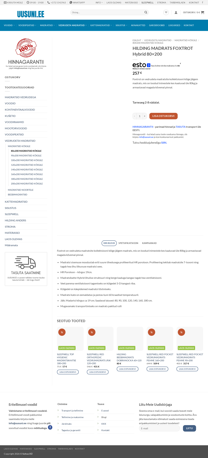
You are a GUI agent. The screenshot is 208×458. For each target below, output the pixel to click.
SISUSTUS (122, 25)
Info (99, 2)
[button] (176, 12)
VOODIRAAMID (14, 121)
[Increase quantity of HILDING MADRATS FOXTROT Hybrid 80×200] (145, 116)
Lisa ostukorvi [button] (68, 372)
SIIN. (164, 142)
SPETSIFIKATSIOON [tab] (128, 243)
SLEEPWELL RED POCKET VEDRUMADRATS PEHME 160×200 (160, 357)
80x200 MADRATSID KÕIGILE (26, 150)
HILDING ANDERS (15, 220)
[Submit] (146, 12)
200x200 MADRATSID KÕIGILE (27, 183)
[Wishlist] (166, 12)
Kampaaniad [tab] (149, 243)
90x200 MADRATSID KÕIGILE (26, 155)
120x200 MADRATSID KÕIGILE (27, 164)
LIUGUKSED (174, 25)
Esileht (137, 40)
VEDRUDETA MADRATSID (72, 25)
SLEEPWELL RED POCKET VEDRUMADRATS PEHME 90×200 (190, 357)
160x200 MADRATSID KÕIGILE (27, 174)
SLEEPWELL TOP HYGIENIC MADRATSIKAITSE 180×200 (66, 359)
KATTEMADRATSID (101, 25)
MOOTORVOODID (16, 128)
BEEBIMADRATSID (17, 194)
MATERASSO (131, 2)
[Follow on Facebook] (202, 2)
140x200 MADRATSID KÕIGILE (27, 169)
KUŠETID (10, 115)
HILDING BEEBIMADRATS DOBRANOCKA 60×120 (129, 357)
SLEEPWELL (147, 2)
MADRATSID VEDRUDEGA (20, 97)
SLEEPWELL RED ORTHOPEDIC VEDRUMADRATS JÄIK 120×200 (99, 359)
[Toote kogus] (139, 116)
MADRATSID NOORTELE (20, 189)
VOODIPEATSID (27, 25)
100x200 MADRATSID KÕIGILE (27, 160)
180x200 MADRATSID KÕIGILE (27, 178)
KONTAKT (194, 2)
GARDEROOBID (157, 25)
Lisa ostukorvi (163, 115)
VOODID (9, 25)
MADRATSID (47, 25)
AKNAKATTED (138, 25)
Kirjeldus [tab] (109, 243)
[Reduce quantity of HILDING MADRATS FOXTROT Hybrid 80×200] (134, 116)
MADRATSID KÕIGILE (19, 146)
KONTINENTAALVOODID (20, 109)
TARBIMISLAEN (177, 2)
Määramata (11, 245)
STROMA (161, 2)
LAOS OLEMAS (114, 2)
